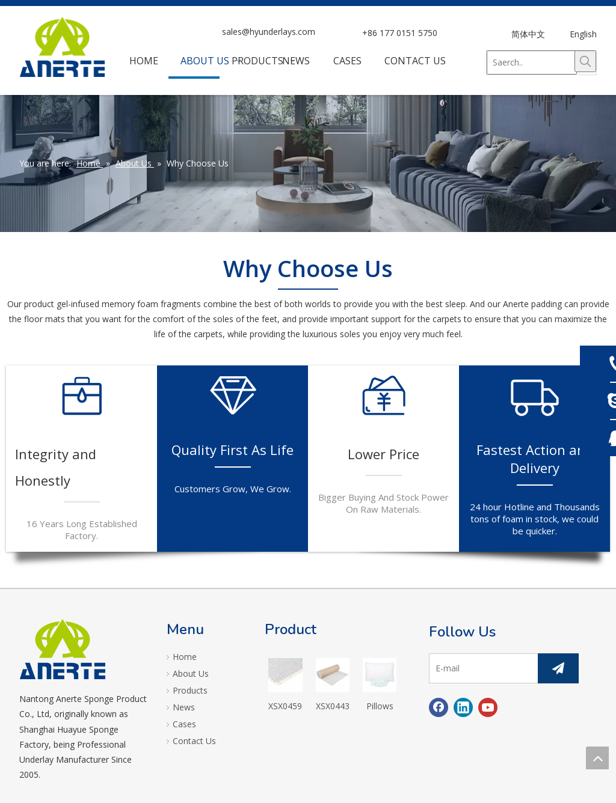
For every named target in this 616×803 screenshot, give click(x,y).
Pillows (379, 706)
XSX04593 (285, 706)
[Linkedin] (463, 707)
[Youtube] (487, 707)
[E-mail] (481, 668)
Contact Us (194, 741)
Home (185, 656)
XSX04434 (333, 706)
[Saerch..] (532, 62)
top (597, 758)
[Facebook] (438, 707)
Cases (184, 724)
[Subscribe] (558, 668)
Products (190, 690)
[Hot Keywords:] (585, 61)
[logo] (62, 649)
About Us (191, 673)
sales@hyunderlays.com (269, 31)
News (184, 707)
